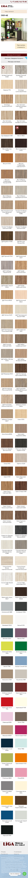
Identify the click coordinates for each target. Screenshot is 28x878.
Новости (16, 854)
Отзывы (3, 852)
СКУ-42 (14, 29)
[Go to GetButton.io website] (24, 876)
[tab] (14, 55)
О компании (17, 852)
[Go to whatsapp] (24, 874)
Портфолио (4, 854)
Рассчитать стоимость (21, 46)
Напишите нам (25, 6)
